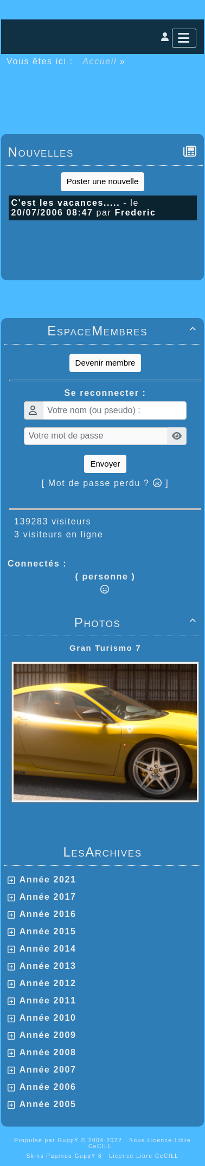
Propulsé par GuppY (47, 1140)
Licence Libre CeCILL (143, 1156)
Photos (137, 622)
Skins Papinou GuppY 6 (67, 1156)
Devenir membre (105, 362)
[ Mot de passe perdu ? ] (105, 483)
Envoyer (105, 463)
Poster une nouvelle (103, 181)
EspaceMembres (123, 330)
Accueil (100, 61)
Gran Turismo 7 (105, 647)
